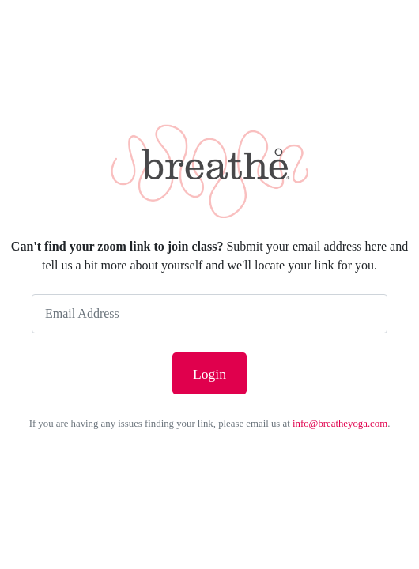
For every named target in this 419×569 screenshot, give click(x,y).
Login (209, 374)
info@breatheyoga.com (340, 423)
